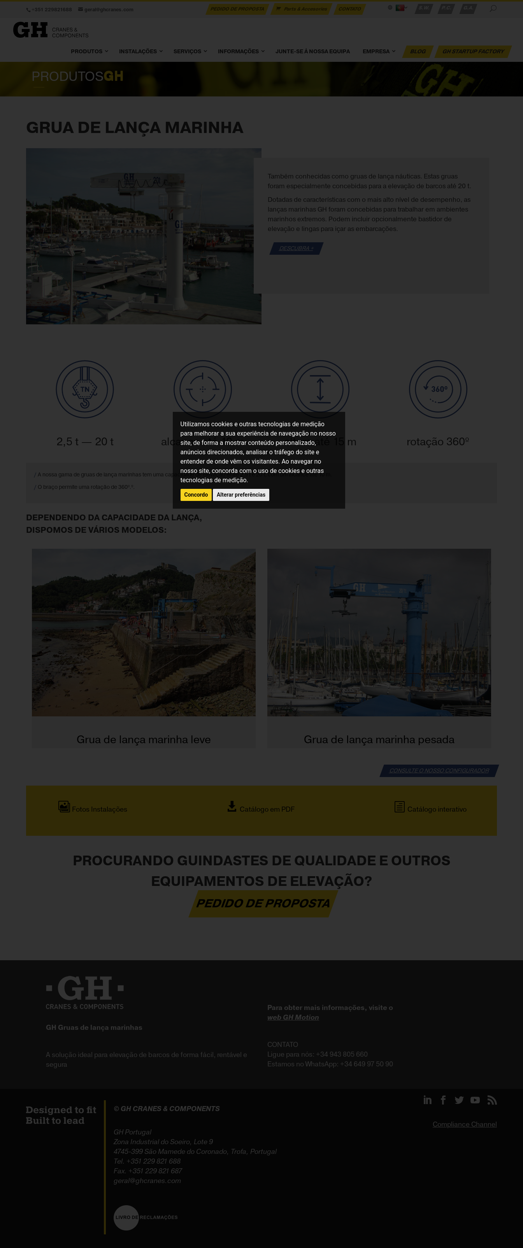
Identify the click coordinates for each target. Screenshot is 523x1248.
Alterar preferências (241, 495)
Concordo (196, 495)
